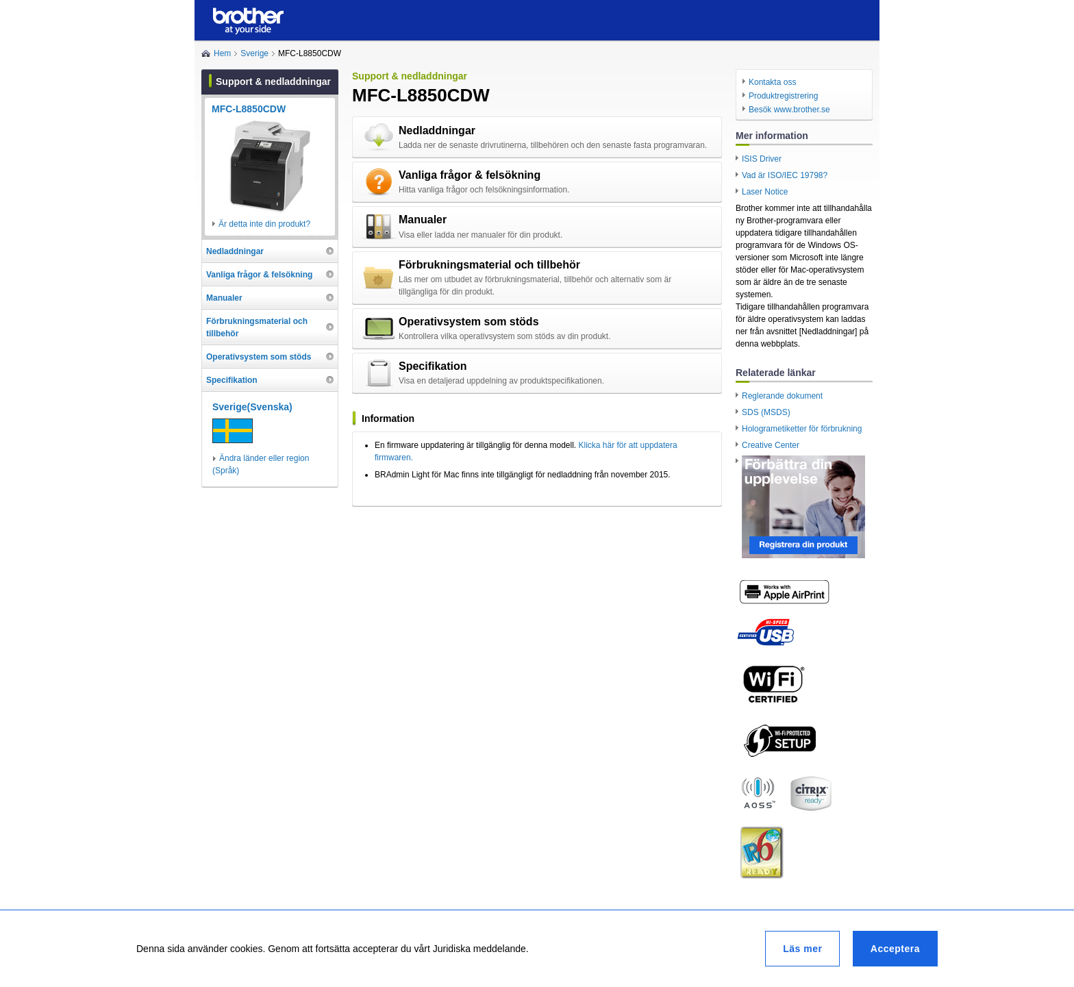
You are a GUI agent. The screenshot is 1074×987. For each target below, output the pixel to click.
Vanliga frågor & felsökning (469, 175)
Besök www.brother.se (789, 109)
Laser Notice (765, 192)
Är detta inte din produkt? (264, 224)
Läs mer (802, 948)
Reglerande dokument (782, 396)
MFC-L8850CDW (249, 108)
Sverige (254, 53)
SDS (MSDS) (766, 412)
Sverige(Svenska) (252, 406)
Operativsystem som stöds (469, 321)
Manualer (423, 219)
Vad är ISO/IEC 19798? (784, 175)
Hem (222, 53)
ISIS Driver (762, 159)
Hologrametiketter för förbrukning (802, 429)
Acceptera (895, 948)
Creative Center (770, 445)
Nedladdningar (437, 130)
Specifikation (433, 366)
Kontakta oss (772, 82)
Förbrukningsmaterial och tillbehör (489, 265)
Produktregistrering (783, 96)
